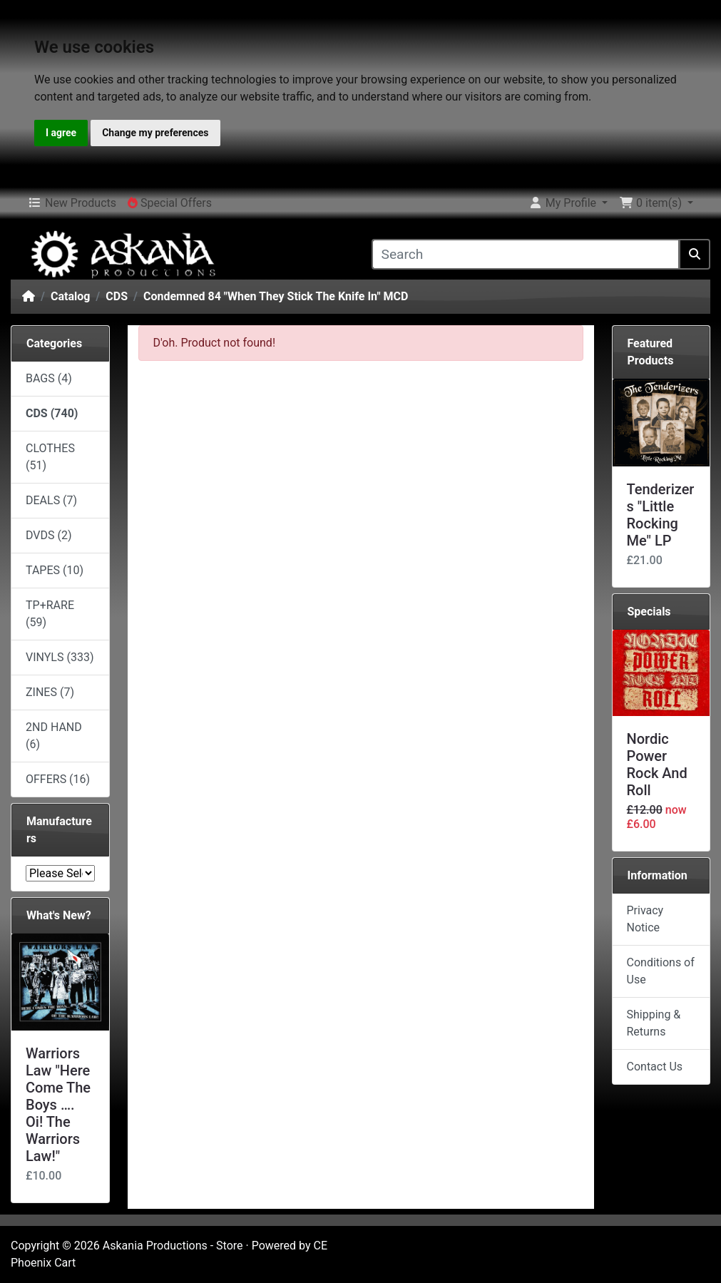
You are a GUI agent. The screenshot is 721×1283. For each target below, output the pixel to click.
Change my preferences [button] (155, 132)
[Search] (526, 254)
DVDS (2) (49, 535)
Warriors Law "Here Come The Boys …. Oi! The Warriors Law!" (58, 1105)
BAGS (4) (49, 378)
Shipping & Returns (654, 1023)
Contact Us (655, 1066)
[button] (568, 203)
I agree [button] (61, 132)
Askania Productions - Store (173, 1245)
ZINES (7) (50, 692)
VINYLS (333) (59, 657)
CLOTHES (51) (50, 456)
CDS (117, 296)
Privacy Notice (645, 919)
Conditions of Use (661, 971)
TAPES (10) (54, 570)
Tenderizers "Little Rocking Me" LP (661, 515)
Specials (649, 611)
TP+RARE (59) (50, 613)
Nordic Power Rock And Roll (657, 764)
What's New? (58, 915)
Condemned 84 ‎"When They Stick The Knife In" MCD (275, 296)
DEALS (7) (51, 500)
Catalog (70, 296)
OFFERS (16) (58, 779)
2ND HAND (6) (54, 735)
